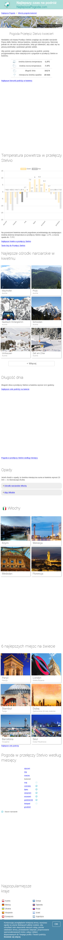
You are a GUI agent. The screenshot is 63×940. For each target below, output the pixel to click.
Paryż (5, 677)
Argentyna (40, 916)
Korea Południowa (39, 742)
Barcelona (7, 739)
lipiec (26, 789)
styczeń (27, 768)
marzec (27, 775)
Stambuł (7, 708)
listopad (27, 803)
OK (56, 924)
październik (28, 800)
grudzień (27, 807)
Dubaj (36, 708)
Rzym (5, 543)
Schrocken (37, 322)
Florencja (38, 573)
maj (25, 782)
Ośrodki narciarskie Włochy (15, 486)
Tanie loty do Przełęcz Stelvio (13, 246)
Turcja (4, 711)
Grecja (38, 901)
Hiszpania (5, 742)
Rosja (38, 909)
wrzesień (27, 796)
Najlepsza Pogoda (8, 13)
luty (25, 772)
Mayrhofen (7, 290)
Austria (7, 901)
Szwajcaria (9, 916)
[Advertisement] (31, 115)
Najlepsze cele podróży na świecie (15, 389)
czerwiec (27, 786)
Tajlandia (39, 905)
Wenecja (38, 543)
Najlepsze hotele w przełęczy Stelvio (16, 241)
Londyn (37, 677)
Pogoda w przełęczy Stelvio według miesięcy (19, 458)
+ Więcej (31, 363)
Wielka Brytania (38, 680)
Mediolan (7, 573)
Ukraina (8, 909)
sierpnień (27, 793)
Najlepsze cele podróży (10, 746)
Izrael (38, 912)
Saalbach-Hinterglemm (12, 322)
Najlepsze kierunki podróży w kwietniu (16, 81)
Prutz (35, 290)
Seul (35, 739)
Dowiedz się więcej (12, 937)
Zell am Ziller (39, 353)
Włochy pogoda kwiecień (27, 13)
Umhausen (7, 353)
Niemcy (8, 905)
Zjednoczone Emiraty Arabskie (44, 711)
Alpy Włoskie (9, 492)
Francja (4, 680)
